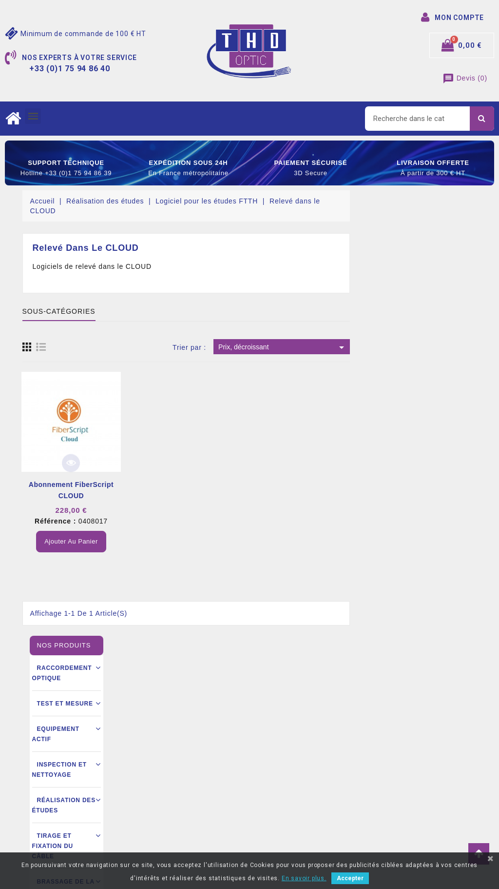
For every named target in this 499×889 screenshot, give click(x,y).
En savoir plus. (304, 878)
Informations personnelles (298, 732)
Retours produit (281, 747)
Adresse (270, 791)
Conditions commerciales (179, 784)
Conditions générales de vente (187, 755)
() (464, 78)
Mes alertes (275, 820)
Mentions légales (166, 740)
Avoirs (267, 776)
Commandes (276, 761)
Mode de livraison (167, 770)
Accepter (350, 878)
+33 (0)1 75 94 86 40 (68, 805)
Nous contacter (163, 813)
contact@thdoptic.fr (67, 820)
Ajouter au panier (198, 541)
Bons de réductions (287, 805)
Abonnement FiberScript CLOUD (197, 490)
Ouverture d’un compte (175, 799)
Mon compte (158, 828)
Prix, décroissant (409, 347)
